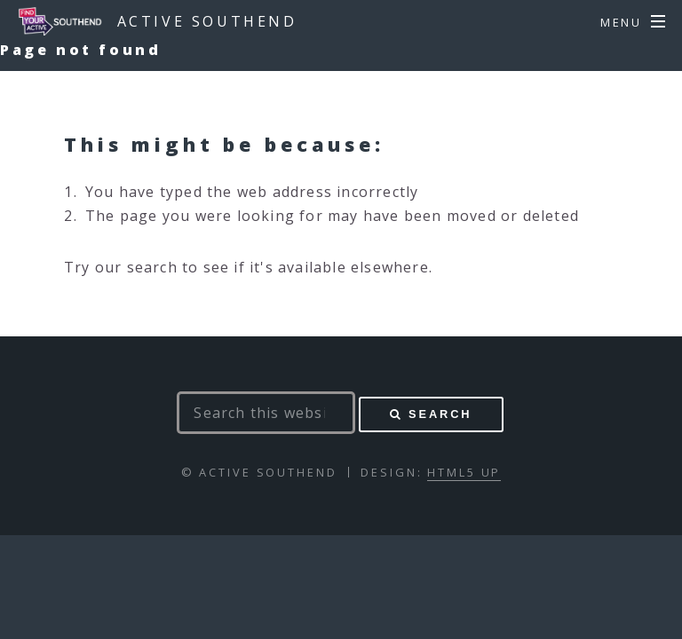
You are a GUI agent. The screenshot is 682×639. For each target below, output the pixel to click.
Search (440, 414)
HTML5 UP (464, 472)
